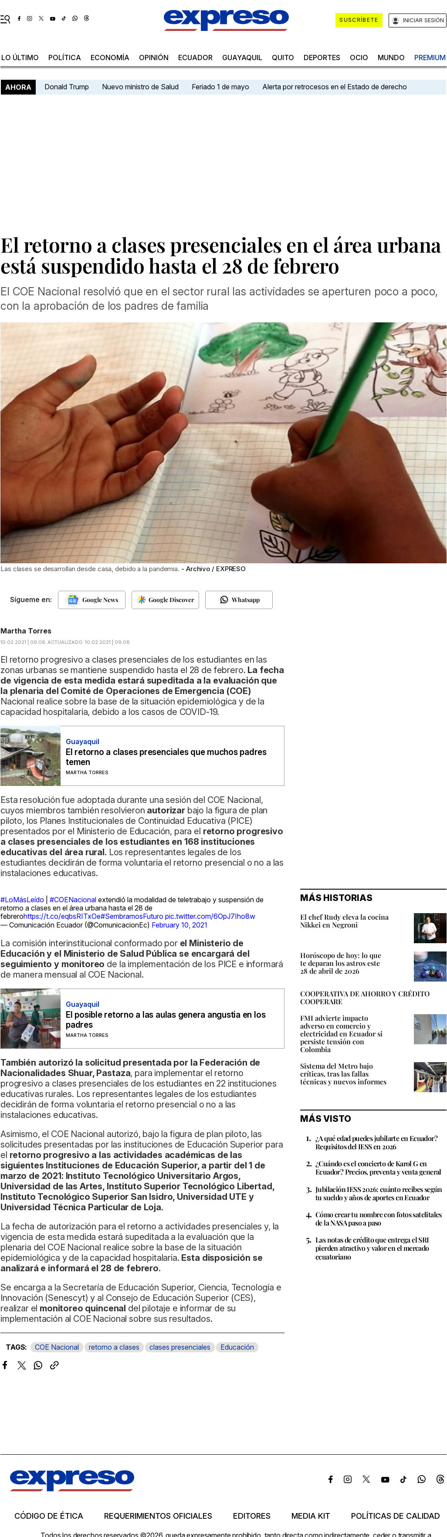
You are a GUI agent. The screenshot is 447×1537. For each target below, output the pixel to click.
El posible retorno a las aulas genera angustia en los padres (165, 1020)
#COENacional (73, 899)
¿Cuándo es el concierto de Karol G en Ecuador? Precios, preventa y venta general (378, 1167)
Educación (237, 1347)
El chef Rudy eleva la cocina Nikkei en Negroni (344, 920)
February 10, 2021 (179, 925)
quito (283, 57)
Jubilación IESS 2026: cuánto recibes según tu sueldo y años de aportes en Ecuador (378, 1193)
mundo (391, 57)
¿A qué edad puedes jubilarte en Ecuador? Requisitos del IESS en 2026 (376, 1142)
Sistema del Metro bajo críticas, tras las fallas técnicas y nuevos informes (343, 1073)
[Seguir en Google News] (91, 600)
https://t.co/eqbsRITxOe (62, 916)
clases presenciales (179, 1347)
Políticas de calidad (395, 1516)
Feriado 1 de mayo (220, 86)
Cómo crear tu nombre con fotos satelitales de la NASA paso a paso (378, 1218)
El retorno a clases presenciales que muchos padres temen (166, 757)
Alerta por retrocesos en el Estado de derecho (334, 86)
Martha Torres (25, 630)
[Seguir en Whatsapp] (239, 600)
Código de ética (48, 1516)
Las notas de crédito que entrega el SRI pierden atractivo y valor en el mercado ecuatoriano (372, 1248)
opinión (154, 57)
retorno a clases (114, 1347)
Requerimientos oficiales (158, 1516)
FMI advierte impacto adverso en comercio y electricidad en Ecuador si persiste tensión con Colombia (341, 1033)
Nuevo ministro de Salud (140, 86)
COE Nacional (57, 1347)
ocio (359, 57)
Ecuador (195, 57)
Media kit (310, 1516)
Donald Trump (66, 86)
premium (430, 57)
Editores (252, 1516)
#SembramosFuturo (132, 916)
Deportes (322, 57)
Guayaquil (242, 57)
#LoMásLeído (22, 899)
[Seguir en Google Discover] (165, 600)
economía (110, 57)
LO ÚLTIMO (20, 57)
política (64, 57)
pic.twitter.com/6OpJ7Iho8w (210, 916)
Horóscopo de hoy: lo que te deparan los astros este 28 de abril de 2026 (340, 963)
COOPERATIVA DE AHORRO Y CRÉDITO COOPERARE (365, 997)
